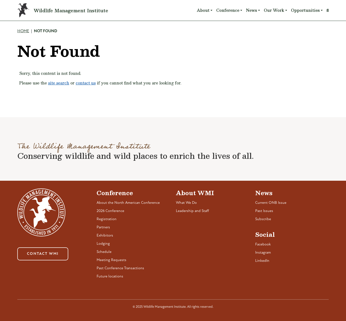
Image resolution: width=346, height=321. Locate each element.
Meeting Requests (111, 260)
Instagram (263, 253)
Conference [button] (227, 10)
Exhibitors (105, 236)
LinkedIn (262, 261)
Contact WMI (43, 254)
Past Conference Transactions (120, 268)
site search (58, 83)
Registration (107, 219)
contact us (86, 83)
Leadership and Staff (192, 211)
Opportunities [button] (305, 10)
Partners (103, 227)
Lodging (103, 244)
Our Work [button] (274, 10)
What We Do (186, 203)
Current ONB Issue (270, 203)
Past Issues (264, 211)
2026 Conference (110, 211)
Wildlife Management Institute (71, 10)
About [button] (203, 10)
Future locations (110, 276)
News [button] (251, 10)
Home (23, 31)
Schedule (104, 252)
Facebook (263, 244)
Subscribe (263, 219)
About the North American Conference (128, 203)
